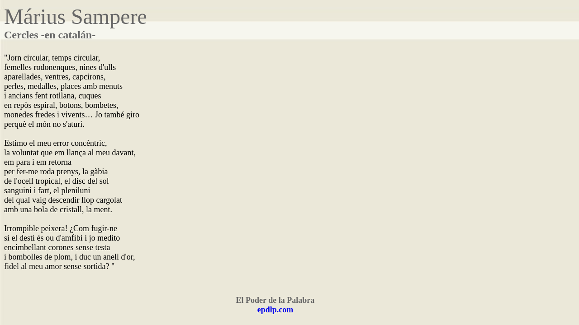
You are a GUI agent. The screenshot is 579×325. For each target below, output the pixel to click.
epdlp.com (275, 309)
